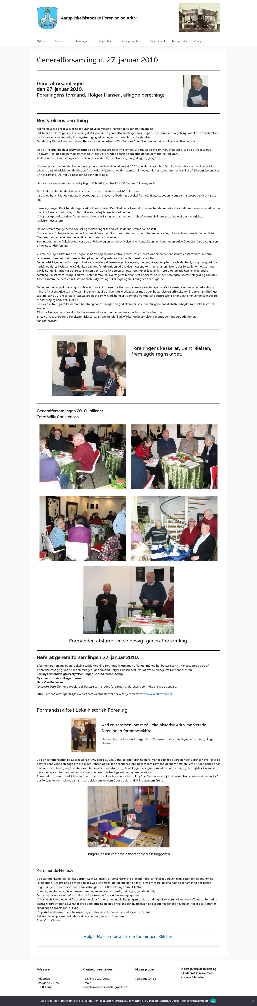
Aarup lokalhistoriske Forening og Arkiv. (99, 18)
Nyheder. (42, 41)
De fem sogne (84, 41)
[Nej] (253, 1001)
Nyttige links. (179, 41)
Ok (213, 1001)
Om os (61, 41)
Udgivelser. (109, 41)
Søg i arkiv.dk (158, 41)
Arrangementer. (134, 41)
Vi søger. (199, 41)
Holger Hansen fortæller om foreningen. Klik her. (128, 936)
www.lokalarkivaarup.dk (157, 694)
